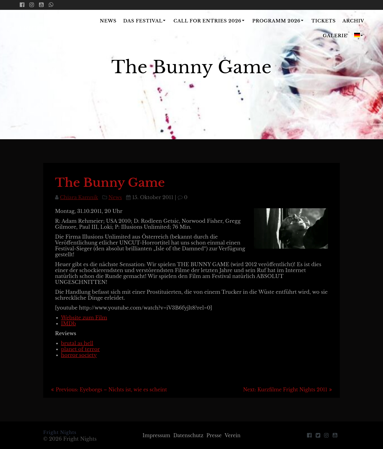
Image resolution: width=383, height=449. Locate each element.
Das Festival (142, 21)
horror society (79, 355)
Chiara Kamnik (79, 197)
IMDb (68, 324)
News (108, 21)
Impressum (154, 435)
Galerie (335, 35)
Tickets (323, 21)
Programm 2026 (276, 21)
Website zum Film (84, 318)
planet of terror (80, 349)
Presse (215, 435)
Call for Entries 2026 (207, 21)
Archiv (353, 21)
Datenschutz (188, 435)
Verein (234, 435)
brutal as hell (77, 343)
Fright (48, 29)
